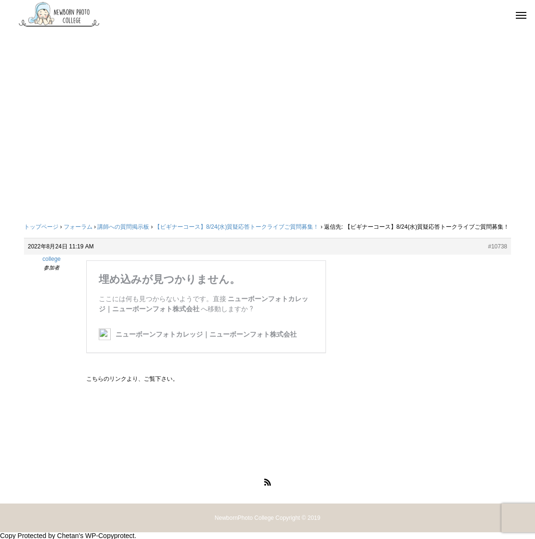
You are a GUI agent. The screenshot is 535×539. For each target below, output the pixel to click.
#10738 (497, 246)
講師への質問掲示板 (123, 226)
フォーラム (78, 226)
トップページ (41, 226)
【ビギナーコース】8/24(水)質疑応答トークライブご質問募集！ (236, 226)
